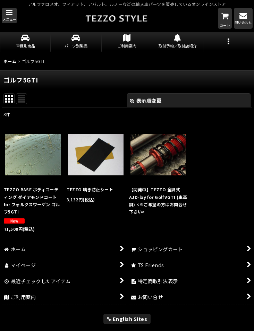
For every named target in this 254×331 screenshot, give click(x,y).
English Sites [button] (127, 318)
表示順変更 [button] (145, 100)
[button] (9, 15)
